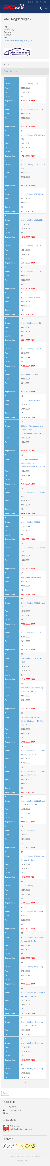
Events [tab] (7, 65)
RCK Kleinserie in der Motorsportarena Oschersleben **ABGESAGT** (33, 463)
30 (22, 284)
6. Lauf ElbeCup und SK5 (31, 271)
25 (22, 152)
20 (22, 233)
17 (22, 387)
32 (22, 817)
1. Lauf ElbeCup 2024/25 (31, 400)
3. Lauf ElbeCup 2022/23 (31, 830)
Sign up (38, 2)
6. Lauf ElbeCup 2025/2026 (32, 83)
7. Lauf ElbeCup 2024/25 (31, 246)
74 (22, 737)
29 (22, 336)
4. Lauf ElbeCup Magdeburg (32, 967)
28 (22, 979)
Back (5, 1093)
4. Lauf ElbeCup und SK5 (31, 323)
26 (22, 898)
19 (22, 873)
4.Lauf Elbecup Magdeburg (31, 577)
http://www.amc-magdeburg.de (18, 41)
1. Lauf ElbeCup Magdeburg (32, 1043)
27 (22, 122)
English (31, 2)
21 (22, 258)
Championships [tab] (10, 71)
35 (22, 96)
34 (22, 788)
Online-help (9, 1113)
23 (22, 361)
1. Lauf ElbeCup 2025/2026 (32, 220)
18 (22, 310)
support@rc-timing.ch (13, 1110)
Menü (46, 9)
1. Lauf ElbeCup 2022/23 (31, 886)
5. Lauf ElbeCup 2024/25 (31, 297)
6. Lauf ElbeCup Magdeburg (32, 911)
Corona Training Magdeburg (32, 1068)
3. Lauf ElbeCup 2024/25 (31, 349)
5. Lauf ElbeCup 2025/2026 (32, 109)
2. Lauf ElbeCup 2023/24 (31, 632)
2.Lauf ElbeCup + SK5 (29, 374)
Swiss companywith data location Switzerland (17, 1127)
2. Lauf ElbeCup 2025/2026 (32, 194)
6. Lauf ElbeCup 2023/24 (31, 522)
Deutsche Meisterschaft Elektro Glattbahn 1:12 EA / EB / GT (32, 721)
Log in (45, 2)
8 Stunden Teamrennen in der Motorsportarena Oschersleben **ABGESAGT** (33, 430)
